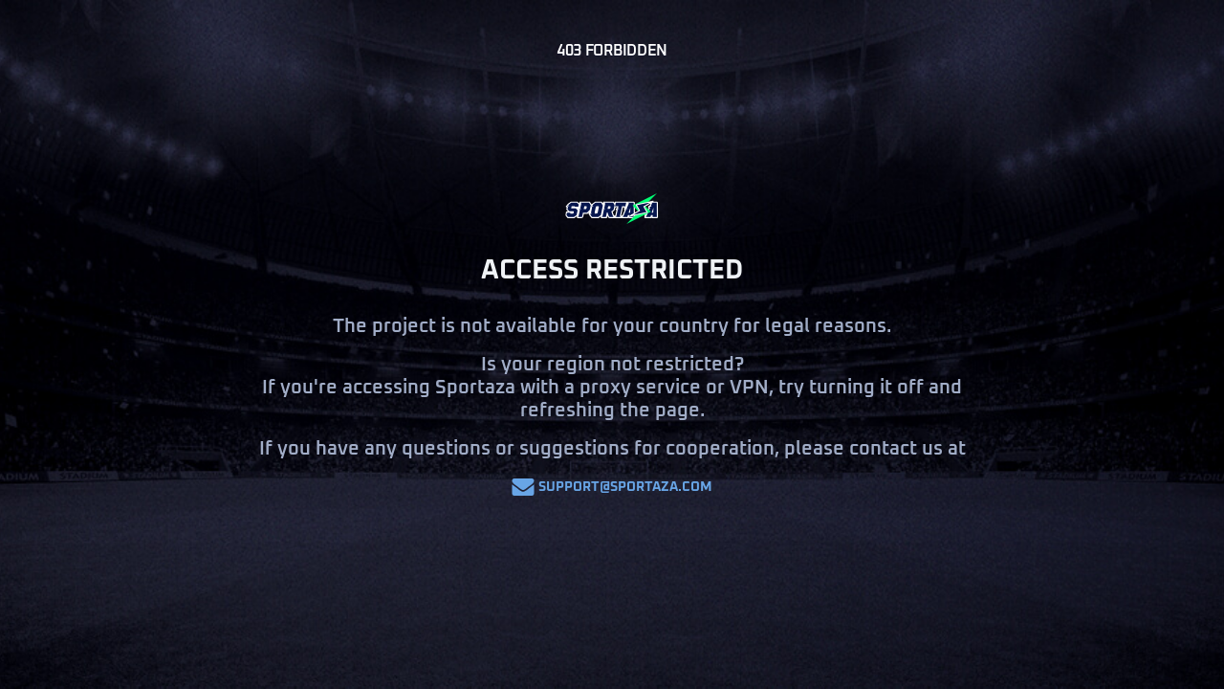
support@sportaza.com (612, 487)
